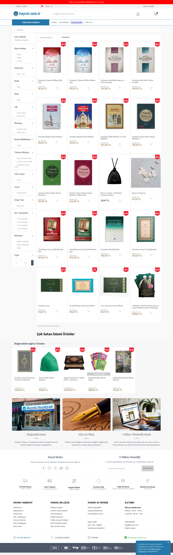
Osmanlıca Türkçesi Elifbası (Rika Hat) (50, 81)
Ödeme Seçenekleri (94, 504)
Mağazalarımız (18, 507)
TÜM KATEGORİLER (30, 22)
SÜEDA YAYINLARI (21, 245)
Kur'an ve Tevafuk (19, 516)
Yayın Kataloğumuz (19, 519)
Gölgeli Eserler (20, 193)
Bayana (18, 54)
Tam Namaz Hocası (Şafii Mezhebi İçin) (50, 250)
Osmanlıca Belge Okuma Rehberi (50, 137)
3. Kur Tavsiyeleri (20, 225)
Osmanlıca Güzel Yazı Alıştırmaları (144, 249)
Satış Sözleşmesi (56, 510)
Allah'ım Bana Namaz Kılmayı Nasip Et (123, 379)
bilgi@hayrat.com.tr (132, 521)
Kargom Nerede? (148, 6)
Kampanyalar (77, 22)
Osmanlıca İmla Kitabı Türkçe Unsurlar (142, 81)
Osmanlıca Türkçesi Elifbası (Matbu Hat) (82, 81)
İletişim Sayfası (130, 524)
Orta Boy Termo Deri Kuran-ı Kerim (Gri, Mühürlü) (24, 379)
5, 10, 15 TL (89, 22)
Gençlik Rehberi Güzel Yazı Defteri (82, 306)
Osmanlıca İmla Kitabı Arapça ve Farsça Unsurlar (112, 81)
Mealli (17, 100)
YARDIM (94, 534)
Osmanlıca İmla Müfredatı (110, 249)
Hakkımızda (17, 504)
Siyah (17, 87)
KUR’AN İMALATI (24, 534)
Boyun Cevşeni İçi (138, 193)
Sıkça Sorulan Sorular (57, 523)
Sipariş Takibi (92, 518)
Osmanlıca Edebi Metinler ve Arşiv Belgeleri (113, 138)
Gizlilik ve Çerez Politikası (59, 516)
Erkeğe (17, 58)
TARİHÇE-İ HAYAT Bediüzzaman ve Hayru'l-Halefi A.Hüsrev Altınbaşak (145, 307)
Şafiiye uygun (19, 132)
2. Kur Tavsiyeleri (21, 222)
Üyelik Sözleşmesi (56, 513)
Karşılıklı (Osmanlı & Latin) (22, 166)
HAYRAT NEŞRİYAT (21, 242)
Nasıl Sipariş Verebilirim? (96, 524)
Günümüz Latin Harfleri (23, 162)
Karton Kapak (20, 113)
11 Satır (17, 180)
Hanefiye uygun (20, 129)
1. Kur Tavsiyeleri (20, 219)
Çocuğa (18, 61)
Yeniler (54, 22)
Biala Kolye (19, 206)
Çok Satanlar (64, 22)
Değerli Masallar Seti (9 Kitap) (97, 379)
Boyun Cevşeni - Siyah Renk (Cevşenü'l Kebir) (111, 194)
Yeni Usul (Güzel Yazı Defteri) (112, 306)
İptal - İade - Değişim (95, 521)
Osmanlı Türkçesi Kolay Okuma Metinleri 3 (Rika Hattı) (80, 194)
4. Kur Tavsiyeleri (21, 229)
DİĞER (17, 248)
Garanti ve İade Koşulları (58, 507)
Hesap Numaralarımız (95, 507)
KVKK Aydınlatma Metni (58, 519)
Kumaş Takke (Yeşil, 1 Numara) (46, 379)
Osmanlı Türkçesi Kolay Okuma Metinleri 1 (143, 138)
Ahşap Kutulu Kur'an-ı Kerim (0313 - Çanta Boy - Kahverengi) (74, 379)
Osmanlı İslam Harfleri (22, 158)
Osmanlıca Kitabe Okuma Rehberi (81, 137)
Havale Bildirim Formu (95, 510)
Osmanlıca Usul (43, 306)
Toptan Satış (17, 510)
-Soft (74, 552)
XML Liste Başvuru (19, 513)
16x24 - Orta (19, 74)
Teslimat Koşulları (56, 504)
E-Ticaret (80, 552)
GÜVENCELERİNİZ (62, 534)
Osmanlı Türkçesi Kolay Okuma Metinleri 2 (49, 194)
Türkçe (17, 145)
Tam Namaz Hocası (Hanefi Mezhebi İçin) (82, 250)
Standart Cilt (19, 116)
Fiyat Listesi (17, 523)
